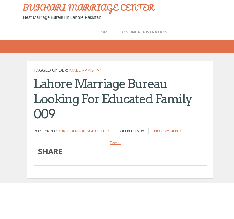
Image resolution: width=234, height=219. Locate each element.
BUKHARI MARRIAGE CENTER (88, 7)
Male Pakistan (86, 70)
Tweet (115, 142)
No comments (168, 131)
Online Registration (145, 32)
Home (104, 32)
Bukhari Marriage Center (83, 131)
